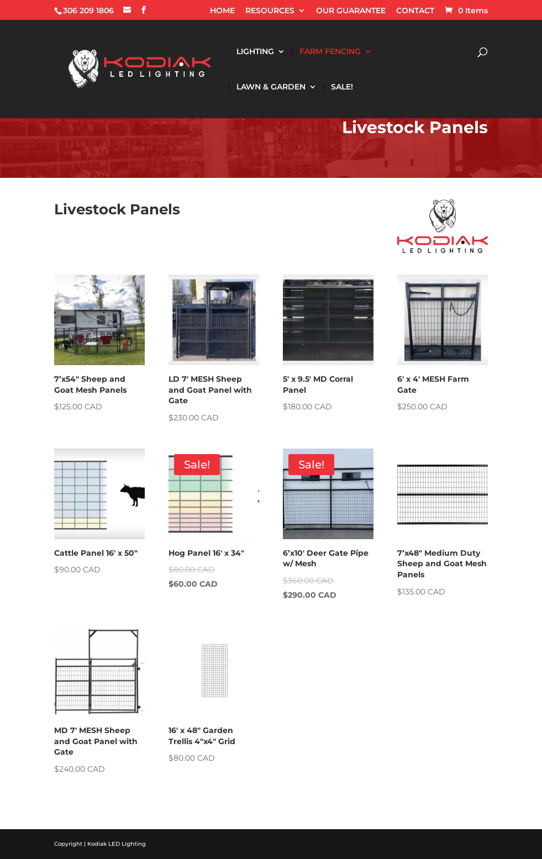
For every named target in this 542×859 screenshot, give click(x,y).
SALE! (342, 87)
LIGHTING (255, 52)
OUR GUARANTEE (351, 11)
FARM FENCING (330, 52)
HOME (222, 11)
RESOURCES (269, 11)
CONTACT (415, 11)
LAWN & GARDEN (271, 87)
